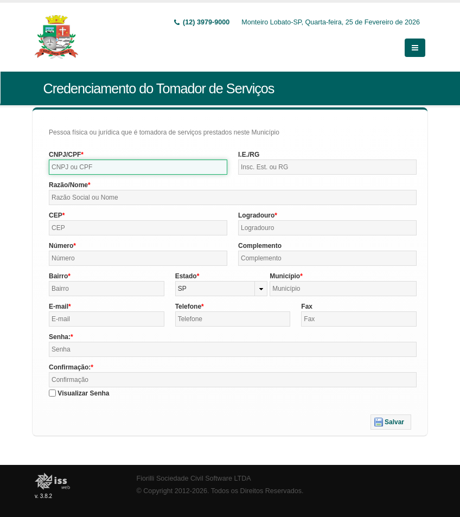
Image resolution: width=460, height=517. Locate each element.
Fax (306, 306)
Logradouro (256, 215)
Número (61, 246)
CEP (55, 215)
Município (285, 276)
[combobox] (221, 288)
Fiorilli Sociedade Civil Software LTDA (194, 478)
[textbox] (138, 167)
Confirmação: (70, 367)
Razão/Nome (68, 185)
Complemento (260, 246)
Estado (186, 276)
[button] (390, 422)
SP (182, 288)
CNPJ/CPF (65, 154)
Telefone (188, 306)
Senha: (60, 337)
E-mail (58, 306)
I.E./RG (248, 154)
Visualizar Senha (83, 393)
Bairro (58, 276)
